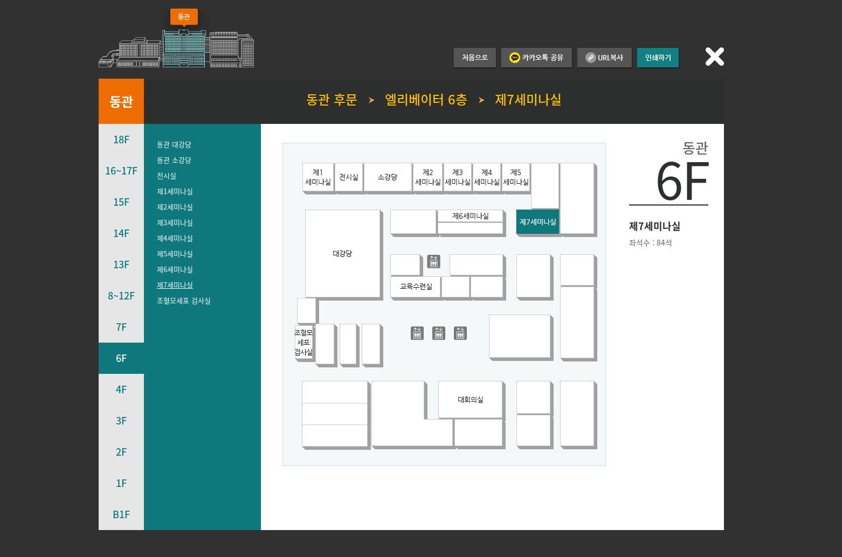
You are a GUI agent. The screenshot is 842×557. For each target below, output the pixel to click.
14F (121, 233)
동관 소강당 (174, 160)
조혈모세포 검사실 (184, 300)
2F (121, 451)
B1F (121, 514)
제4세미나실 (175, 238)
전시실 (166, 175)
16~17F (121, 170)
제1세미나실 (175, 191)
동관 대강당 (174, 144)
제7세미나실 (175, 285)
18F (121, 139)
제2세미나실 (175, 207)
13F (121, 264)
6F (121, 358)
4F (121, 389)
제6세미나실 (175, 269)
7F (121, 326)
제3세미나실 (175, 222)
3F (121, 420)
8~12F (121, 295)
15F (121, 201)
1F (121, 483)
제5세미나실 (175, 253)
